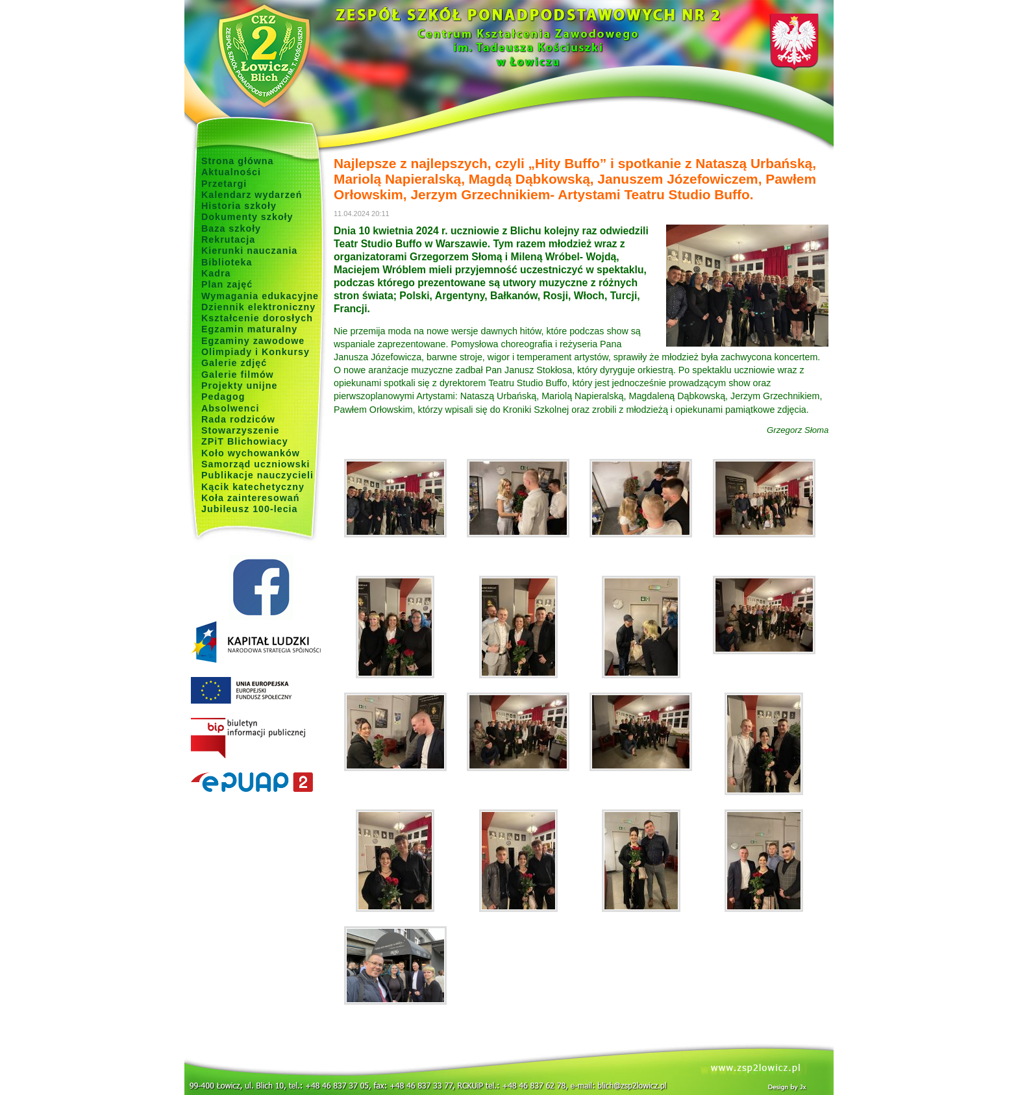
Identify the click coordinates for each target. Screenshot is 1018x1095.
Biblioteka (226, 262)
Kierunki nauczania (249, 250)
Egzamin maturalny (249, 329)
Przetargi (224, 183)
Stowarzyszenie (240, 430)
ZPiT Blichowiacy (244, 441)
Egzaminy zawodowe (252, 341)
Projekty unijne (239, 385)
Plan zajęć (227, 284)
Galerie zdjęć (234, 363)
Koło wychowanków (250, 453)
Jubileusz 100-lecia (249, 509)
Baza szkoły (231, 228)
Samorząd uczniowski (255, 464)
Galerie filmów (237, 374)
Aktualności (231, 172)
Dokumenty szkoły (247, 217)
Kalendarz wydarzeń (251, 195)
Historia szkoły (239, 206)
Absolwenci (230, 408)
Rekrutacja (228, 239)
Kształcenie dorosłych (257, 318)
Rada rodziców (238, 419)
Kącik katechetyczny (252, 487)
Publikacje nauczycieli (257, 475)
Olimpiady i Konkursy (255, 352)
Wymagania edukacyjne (260, 296)
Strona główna (237, 161)
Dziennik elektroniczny (258, 307)
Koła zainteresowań (250, 498)
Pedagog (223, 396)
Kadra (216, 273)
